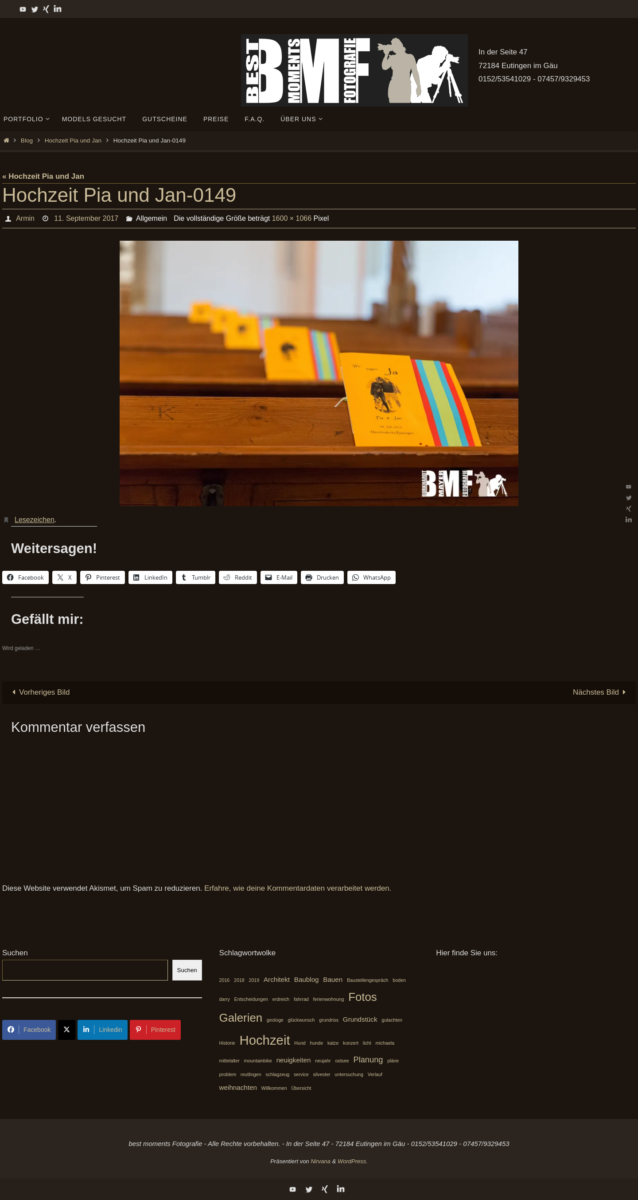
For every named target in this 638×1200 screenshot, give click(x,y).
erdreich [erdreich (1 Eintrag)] (281, 999)
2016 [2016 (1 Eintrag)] (224, 980)
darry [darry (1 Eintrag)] (224, 999)
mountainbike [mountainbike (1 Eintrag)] (258, 1060)
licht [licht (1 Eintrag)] (367, 1043)
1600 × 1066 (291, 218)
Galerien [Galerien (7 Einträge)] (241, 1018)
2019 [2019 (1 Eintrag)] (254, 980)
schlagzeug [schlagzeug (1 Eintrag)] (277, 1074)
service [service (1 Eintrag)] (301, 1074)
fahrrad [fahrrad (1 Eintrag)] (301, 999)
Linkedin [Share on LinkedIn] (102, 1029)
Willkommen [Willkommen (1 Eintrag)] (274, 1088)
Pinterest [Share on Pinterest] (155, 1029)
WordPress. (353, 1161)
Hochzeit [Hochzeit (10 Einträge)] (264, 1040)
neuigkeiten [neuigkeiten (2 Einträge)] (293, 1060)
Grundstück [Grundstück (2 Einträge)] (360, 1019)
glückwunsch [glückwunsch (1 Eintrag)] (301, 1020)
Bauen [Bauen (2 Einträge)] (332, 979)
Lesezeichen (34, 519)
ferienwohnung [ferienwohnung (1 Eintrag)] (328, 999)
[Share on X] (66, 1030)
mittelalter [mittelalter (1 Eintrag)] (229, 1060)
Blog (27, 140)
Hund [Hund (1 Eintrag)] (299, 1043)
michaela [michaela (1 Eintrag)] (384, 1043)
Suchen (15, 953)
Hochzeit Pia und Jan (73, 140)
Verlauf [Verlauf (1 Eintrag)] (375, 1074)
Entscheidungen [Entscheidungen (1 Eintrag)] (251, 999)
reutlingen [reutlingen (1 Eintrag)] (251, 1074)
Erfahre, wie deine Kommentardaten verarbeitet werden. (297, 888)
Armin (25, 218)
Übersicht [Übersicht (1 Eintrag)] (301, 1088)
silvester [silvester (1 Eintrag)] (322, 1074)
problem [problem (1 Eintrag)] (228, 1074)
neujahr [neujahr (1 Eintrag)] (323, 1060)
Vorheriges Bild (39, 692)
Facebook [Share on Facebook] (29, 1029)
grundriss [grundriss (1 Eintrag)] (328, 1020)
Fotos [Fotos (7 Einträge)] (362, 997)
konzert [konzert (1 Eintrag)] (350, 1043)
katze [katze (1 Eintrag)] (332, 1043)
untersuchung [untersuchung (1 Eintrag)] (349, 1074)
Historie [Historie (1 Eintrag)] (227, 1043)
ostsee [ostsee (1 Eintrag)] (342, 1060)
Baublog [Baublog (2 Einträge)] (306, 979)
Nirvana (321, 1161)
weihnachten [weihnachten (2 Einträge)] (238, 1087)
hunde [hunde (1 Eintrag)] (316, 1043)
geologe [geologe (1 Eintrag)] (275, 1020)
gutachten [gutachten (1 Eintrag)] (391, 1020)
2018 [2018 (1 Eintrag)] (239, 980)
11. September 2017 (86, 218)
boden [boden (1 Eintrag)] (399, 980)
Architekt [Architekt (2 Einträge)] (277, 979)
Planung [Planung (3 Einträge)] (368, 1059)
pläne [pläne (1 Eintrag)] (393, 1060)
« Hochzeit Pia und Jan (43, 176)
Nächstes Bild (601, 692)
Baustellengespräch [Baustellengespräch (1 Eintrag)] (368, 980)
